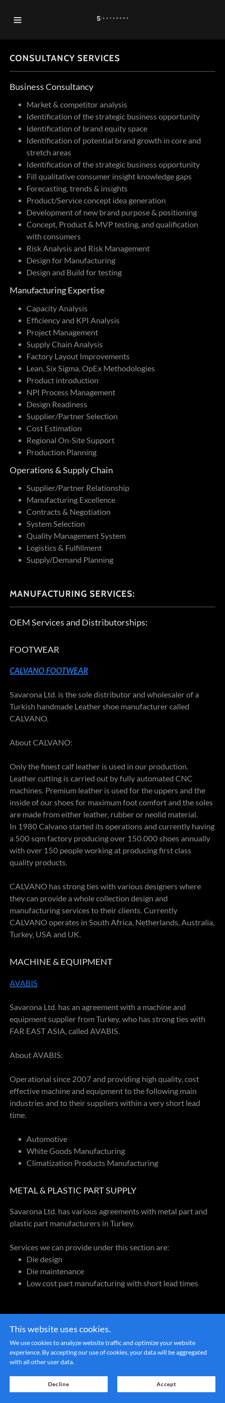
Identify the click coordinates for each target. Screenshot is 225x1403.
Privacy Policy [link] (112, 1320)
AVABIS (24, 983)
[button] (23, 20)
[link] (112, 19)
